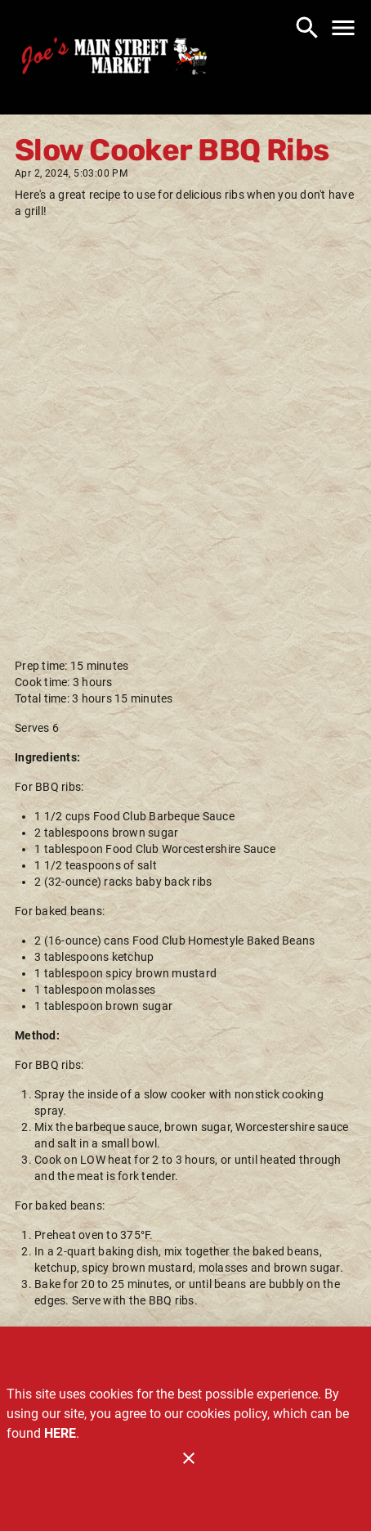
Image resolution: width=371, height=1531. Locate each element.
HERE (60, 1433)
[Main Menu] (343, 28)
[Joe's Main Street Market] (114, 59)
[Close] (188, 1458)
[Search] (307, 28)
